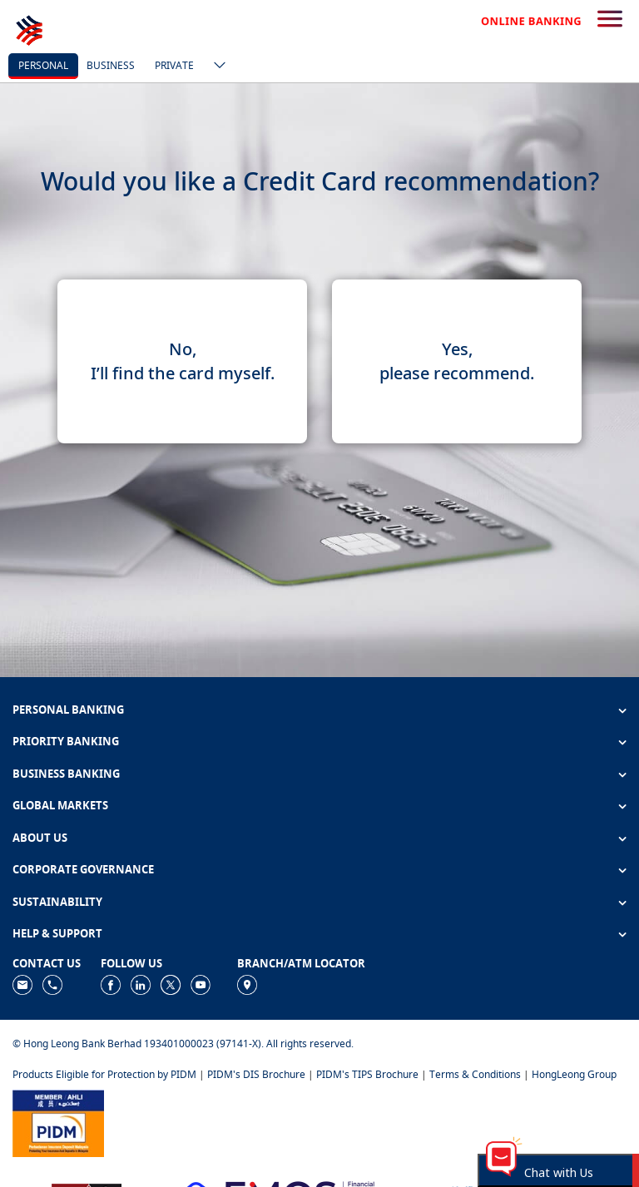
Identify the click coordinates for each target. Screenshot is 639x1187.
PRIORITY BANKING (65, 741)
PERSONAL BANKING (68, 709)
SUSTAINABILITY (57, 901)
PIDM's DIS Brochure (256, 1074)
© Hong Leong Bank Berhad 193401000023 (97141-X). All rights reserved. (183, 1043)
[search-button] (610, 19)
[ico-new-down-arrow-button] (215, 66)
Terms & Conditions (475, 1074)
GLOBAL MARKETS (60, 805)
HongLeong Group (574, 1074)
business (111, 65)
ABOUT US (39, 837)
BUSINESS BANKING (66, 773)
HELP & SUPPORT (57, 933)
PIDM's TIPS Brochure (367, 1074)
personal (43, 65)
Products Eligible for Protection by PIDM (104, 1074)
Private (174, 65)
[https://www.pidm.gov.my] (58, 1122)
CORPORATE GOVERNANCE (83, 869)
